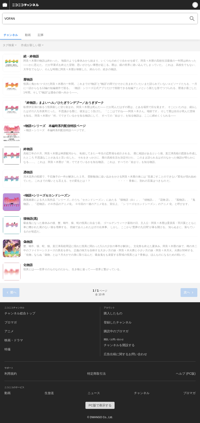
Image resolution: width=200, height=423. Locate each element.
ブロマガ (10, 322)
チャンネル (11, 35)
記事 (40, 35)
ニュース (94, 393)
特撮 (7, 349)
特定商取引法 (96, 373)
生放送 (49, 393)
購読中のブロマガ (116, 331)
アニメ (9, 331)
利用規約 (10, 373)
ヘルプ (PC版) (186, 373)
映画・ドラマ (13, 340)
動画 (28, 35)
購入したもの (113, 313)
